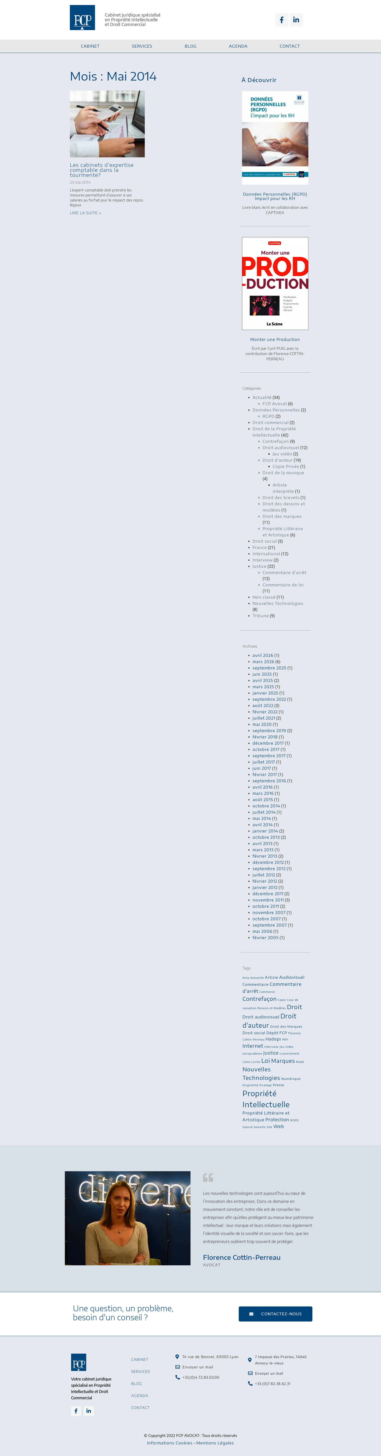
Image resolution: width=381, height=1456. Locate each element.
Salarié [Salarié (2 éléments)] (248, 1127)
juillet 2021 (264, 718)
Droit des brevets (281, 497)
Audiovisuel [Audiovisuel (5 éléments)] (292, 977)
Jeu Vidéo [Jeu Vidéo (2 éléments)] (287, 1046)
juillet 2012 (264, 874)
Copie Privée (286, 466)
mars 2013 (263, 849)
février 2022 (265, 711)
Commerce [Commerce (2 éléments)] (267, 991)
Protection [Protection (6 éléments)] (277, 1119)
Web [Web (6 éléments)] (278, 1126)
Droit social (265, 541)
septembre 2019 (269, 730)
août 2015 (263, 799)
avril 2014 (263, 824)
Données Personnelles (276, 409)
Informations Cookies (170, 1442)
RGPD (269, 416)
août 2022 (263, 705)
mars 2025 (263, 686)
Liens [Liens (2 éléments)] (246, 1061)
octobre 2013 (266, 837)
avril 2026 (263, 655)
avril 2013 (263, 843)
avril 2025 (263, 680)
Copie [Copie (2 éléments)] (282, 999)
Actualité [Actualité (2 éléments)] (257, 977)
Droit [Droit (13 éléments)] (294, 1006)
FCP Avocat (275, 403)
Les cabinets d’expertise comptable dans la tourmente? (102, 170)
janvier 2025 (265, 693)
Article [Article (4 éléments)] (271, 977)
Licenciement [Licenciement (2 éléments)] (289, 1053)
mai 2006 (262, 931)
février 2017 (265, 774)
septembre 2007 (270, 925)
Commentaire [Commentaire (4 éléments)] (256, 984)
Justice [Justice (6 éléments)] (271, 1053)
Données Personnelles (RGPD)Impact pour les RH (275, 196)
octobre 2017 (266, 749)
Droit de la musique (283, 472)
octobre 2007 (267, 918)
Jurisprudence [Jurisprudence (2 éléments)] (252, 1053)
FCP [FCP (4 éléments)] (283, 1032)
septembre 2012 (269, 868)
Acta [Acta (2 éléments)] (246, 977)
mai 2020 (262, 724)
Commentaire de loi (283, 584)
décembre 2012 (268, 862)
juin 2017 (262, 768)
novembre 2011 (268, 900)
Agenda (238, 46)
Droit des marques (282, 516)
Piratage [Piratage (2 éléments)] (265, 1085)
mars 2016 (263, 793)
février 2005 (266, 937)
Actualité (262, 397)
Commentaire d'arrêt (284, 572)
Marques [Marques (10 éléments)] (283, 1060)
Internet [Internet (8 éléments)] (253, 1046)
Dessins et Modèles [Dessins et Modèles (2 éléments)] (271, 1008)
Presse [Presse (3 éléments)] (278, 1085)
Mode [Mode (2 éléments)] (300, 1061)
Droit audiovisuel (281, 447)
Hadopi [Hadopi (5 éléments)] (273, 1039)
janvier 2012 (265, 887)
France (260, 547)
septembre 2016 (269, 780)
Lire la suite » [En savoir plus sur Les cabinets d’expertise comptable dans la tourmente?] (85, 213)
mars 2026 (263, 661)
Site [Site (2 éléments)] (269, 1127)
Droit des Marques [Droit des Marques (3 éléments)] (286, 1026)
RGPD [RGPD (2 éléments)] (294, 1120)
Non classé (264, 597)
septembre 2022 (269, 699)
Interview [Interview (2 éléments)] (271, 1046)
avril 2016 (263, 787)
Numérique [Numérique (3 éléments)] (291, 1079)
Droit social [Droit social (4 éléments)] (254, 1032)
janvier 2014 (265, 831)
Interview (263, 560)
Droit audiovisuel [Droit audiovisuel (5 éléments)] (261, 1016)
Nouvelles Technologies (278, 603)
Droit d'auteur (278, 460)
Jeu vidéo (282, 453)
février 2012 (265, 881)
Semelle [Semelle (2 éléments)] (260, 1127)
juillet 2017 (264, 762)
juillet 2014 (264, 812)
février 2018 (265, 736)
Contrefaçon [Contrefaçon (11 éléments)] (260, 998)
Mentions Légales (215, 1442)
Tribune (261, 615)
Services (142, 46)
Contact (290, 46)
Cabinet (90, 46)
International (266, 553)
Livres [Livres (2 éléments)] (255, 1061)
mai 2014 (262, 818)
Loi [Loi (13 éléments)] (265, 1060)
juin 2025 (262, 674)
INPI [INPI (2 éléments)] (285, 1039)
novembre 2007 (269, 912)
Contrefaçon (276, 441)
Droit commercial (271, 422)
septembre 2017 (269, 755)
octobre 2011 (266, 906)
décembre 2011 (268, 893)
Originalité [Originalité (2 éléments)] (250, 1085)
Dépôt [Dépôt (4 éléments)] (272, 1032)
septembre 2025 (270, 667)
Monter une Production (275, 339)
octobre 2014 (266, 805)
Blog (191, 46)
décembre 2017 (268, 743)
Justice (260, 566)
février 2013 (265, 856)
